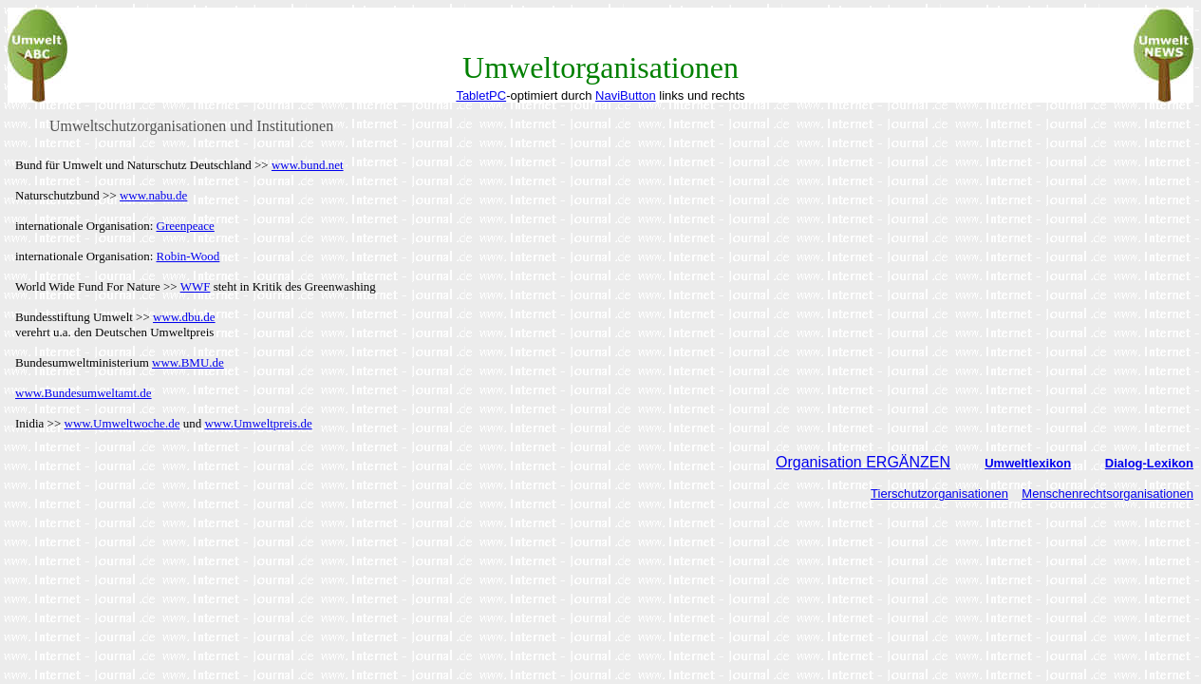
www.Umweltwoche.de (122, 423)
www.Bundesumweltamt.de (83, 393)
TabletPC (481, 95)
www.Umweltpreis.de (257, 423)
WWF (195, 286)
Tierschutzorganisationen (939, 493)
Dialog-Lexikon (1149, 463)
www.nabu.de (153, 195)
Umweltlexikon (1028, 463)
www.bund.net (308, 165)
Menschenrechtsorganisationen (1107, 493)
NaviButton (625, 95)
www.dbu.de (184, 317)
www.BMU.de (188, 362)
